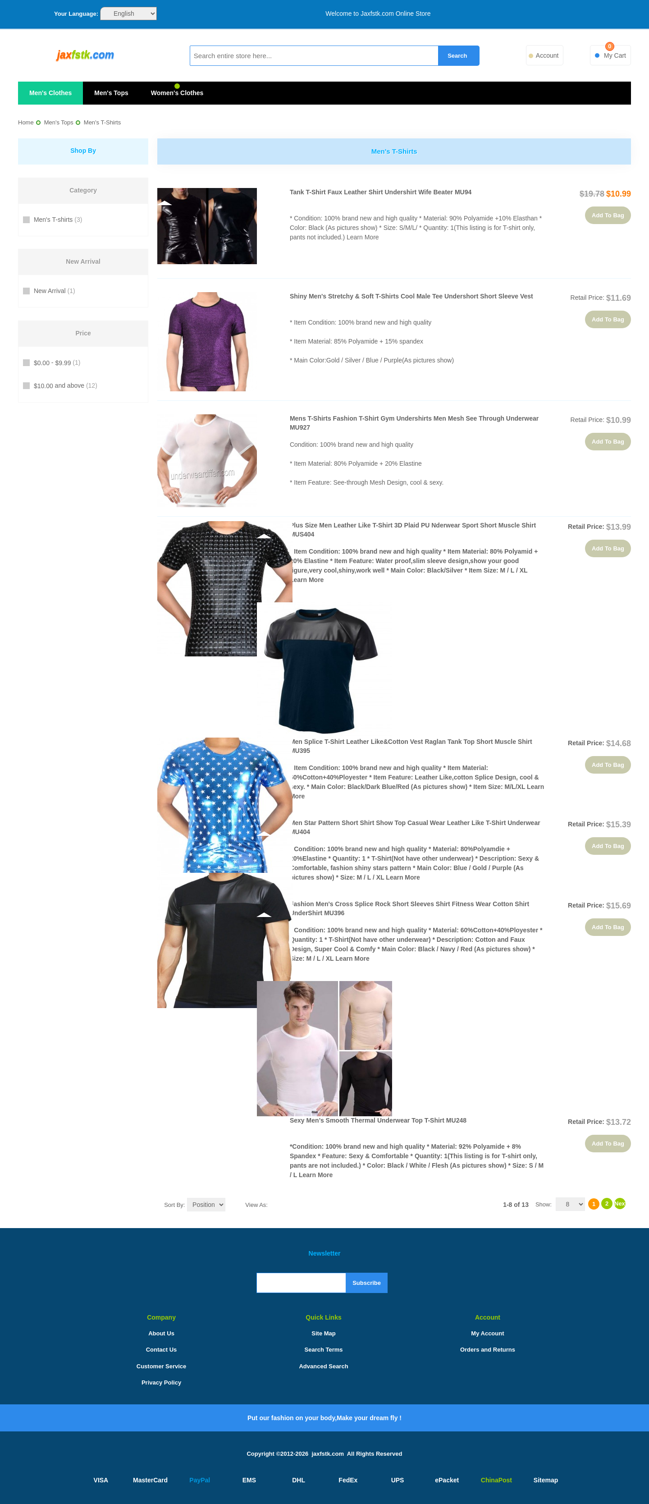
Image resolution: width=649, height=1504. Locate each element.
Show (542, 1204)
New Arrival (53, 290)
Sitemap (546, 1480)
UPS (397, 1480)
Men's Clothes (50, 92)
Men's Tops (111, 92)
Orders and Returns (487, 1349)
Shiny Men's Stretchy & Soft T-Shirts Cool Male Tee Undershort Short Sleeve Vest (411, 296)
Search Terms (324, 1349)
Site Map (323, 1333)
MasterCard (150, 1480)
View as (255, 1204)
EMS (249, 1480)
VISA (101, 1480)
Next (620, 1203)
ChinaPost (496, 1480)
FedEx (347, 1480)
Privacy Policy (161, 1382)
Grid (276, 1204)
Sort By (173, 1204)
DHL (298, 1480)
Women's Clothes (177, 92)
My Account (487, 1333)
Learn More (363, 237)
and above (64, 386)
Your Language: (76, 13)
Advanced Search (323, 1366)
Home (26, 122)
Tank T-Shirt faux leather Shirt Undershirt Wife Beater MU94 (380, 192)
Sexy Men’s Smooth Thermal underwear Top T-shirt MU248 (378, 1120)
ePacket (447, 1480)
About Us (161, 1333)
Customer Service (162, 1366)
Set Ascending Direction (234, 1204)
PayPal (199, 1480)
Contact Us (161, 1349)
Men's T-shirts (57, 219)
